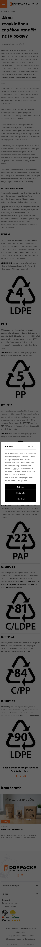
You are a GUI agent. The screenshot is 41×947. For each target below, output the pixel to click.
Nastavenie (20, 493)
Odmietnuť (20, 499)
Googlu (15, 469)
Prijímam (20, 487)
